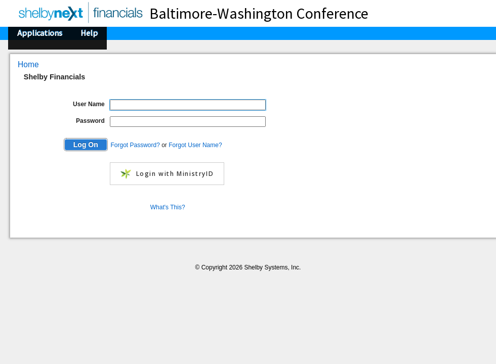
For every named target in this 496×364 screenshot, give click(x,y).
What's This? (167, 207)
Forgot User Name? (195, 145)
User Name (89, 104)
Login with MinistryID (167, 174)
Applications (39, 33)
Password (90, 120)
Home (28, 64)
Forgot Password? (134, 145)
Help (89, 33)
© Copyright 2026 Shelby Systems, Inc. (248, 267)
